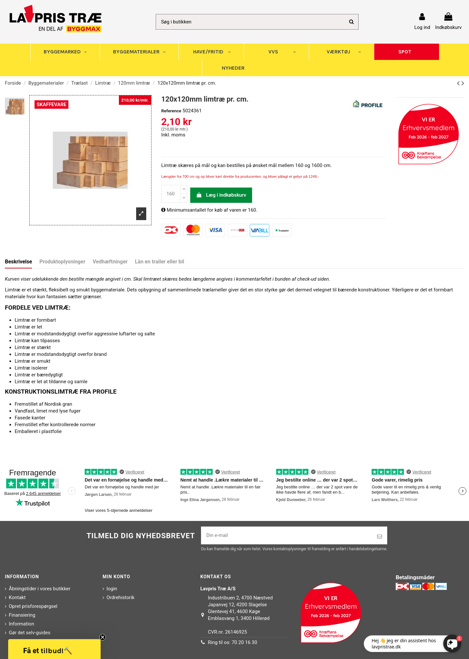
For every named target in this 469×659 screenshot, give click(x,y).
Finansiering (22, 615)
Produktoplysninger (62, 262)
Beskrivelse (18, 262)
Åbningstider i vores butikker (39, 589)
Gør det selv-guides (29, 633)
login (112, 589)
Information (21, 624)
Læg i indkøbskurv (221, 195)
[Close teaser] (102, 637)
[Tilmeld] (379, 536)
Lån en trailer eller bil (159, 262)
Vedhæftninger (110, 262)
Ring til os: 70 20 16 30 (232, 642)
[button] (54, 649)
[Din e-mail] (286, 535)
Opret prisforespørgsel (33, 606)
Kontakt (17, 597)
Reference (171, 110)
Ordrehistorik (121, 597)
